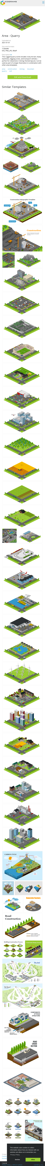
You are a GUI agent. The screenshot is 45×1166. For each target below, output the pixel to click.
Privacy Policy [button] (15, 1155)
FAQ (41, 1165)
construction (12, 69)
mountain (30, 69)
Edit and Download (22, 77)
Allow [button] (33, 1159)
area (3, 69)
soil (10, 71)
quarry (4, 71)
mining (22, 69)
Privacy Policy (6, 1165)
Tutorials (36, 1165)
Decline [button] (17, 1159)
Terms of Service (17, 1165)
